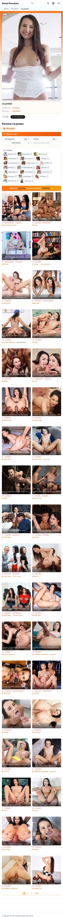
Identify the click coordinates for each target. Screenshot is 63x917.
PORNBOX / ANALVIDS (41, 654)
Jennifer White (9, 222)
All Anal (6, 264)
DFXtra (36, 264)
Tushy (36, 225)
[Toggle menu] (58, 3)
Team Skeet (37, 459)
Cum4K (6, 732)
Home (6, 9)
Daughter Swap (17, 615)
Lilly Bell (37, 496)
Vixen (36, 342)
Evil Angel (37, 732)
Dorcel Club (37, 498)
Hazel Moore (39, 379)
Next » (37, 893)
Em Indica (8, 574)
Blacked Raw (8, 420)
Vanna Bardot (47, 691)
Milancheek (46, 222)
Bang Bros (53, 654)
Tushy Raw (7, 459)
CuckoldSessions (45, 264)
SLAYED (36, 693)
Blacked (36, 303)
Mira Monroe (17, 613)
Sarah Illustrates (48, 300)
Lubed (36, 810)
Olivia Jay (46, 535)
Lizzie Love (16, 535)
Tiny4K (36, 849)
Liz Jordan (18, 222)
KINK (5, 498)
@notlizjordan (18, 117)
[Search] (32, 3)
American (16, 108)
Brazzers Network (9, 342)
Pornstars (14, 9)
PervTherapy (17, 576)
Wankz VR (7, 693)
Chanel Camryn (9, 261)
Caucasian (16, 111)
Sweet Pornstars (10, 3)
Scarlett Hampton (18, 691)
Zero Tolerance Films (10, 225)
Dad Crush (46, 459)
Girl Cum (6, 771)
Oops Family (38, 420)
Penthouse (7, 303)
